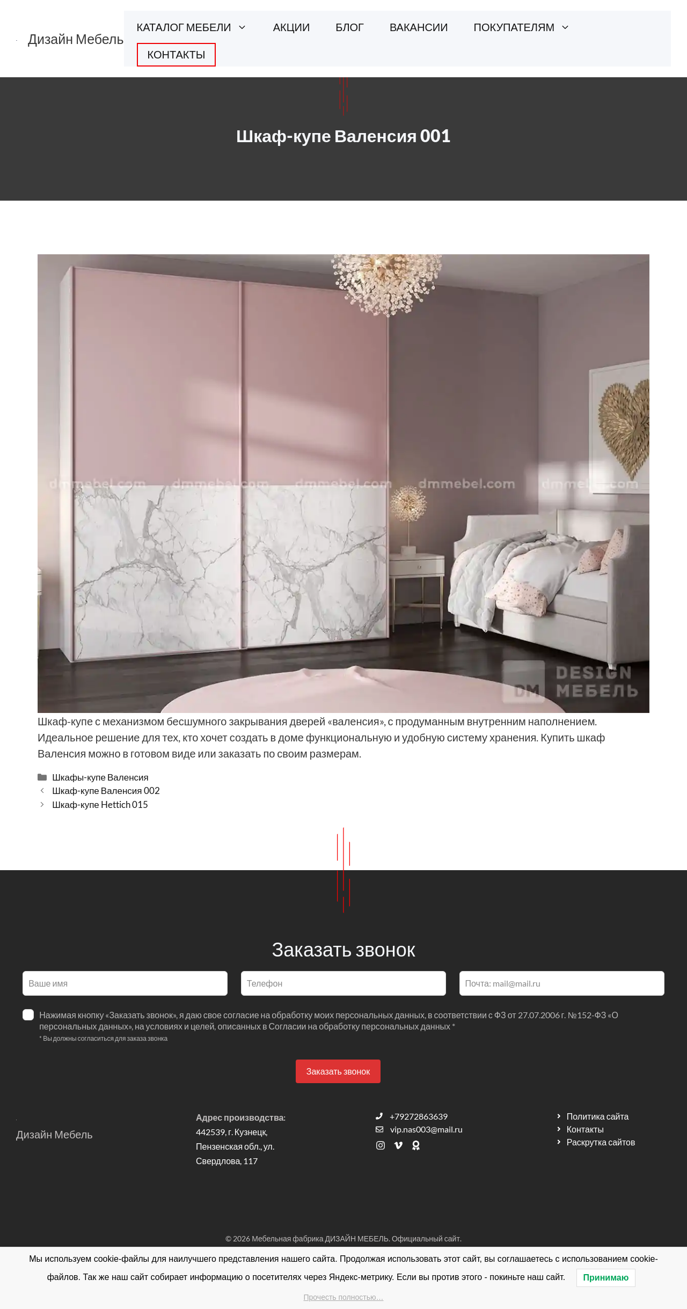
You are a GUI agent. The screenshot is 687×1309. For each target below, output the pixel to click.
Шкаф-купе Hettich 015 (100, 804)
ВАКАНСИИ (419, 26)
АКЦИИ (291, 26)
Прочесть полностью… (344, 1297)
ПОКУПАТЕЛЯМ (528, 27)
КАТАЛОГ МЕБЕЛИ (198, 27)
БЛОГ (349, 26)
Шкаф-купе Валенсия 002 (105, 790)
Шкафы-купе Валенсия (100, 777)
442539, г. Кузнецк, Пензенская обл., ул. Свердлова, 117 (235, 1146)
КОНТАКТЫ (177, 54)
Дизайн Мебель (76, 39)
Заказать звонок (338, 1071)
